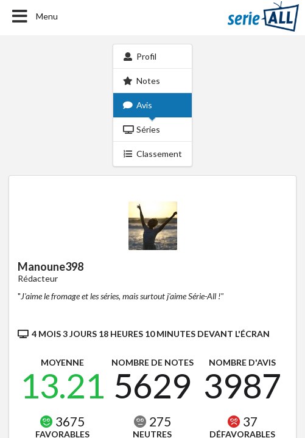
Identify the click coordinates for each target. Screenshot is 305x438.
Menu (34, 16)
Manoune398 (50, 266)
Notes (141, 80)
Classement (152, 153)
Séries (141, 129)
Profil (139, 56)
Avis (137, 105)
